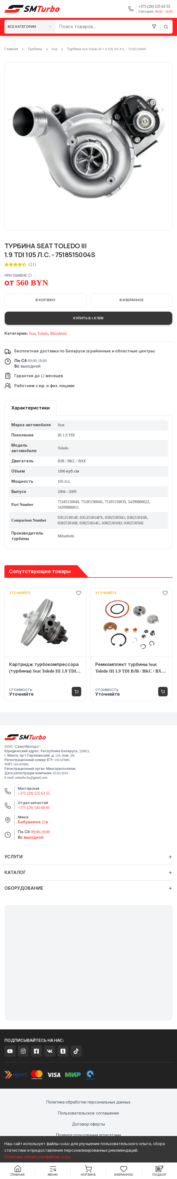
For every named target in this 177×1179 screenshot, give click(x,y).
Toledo (43, 333)
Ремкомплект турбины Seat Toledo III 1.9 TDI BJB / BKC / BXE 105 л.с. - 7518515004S (129, 668)
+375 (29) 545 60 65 (34, 808)
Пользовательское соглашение (88, 1113)
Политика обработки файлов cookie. (38, 1157)
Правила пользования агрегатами (88, 1135)
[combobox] (30, 26)
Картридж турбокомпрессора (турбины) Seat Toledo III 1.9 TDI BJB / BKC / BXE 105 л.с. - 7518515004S (44, 668)
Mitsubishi (58, 333)
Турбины (34, 49)
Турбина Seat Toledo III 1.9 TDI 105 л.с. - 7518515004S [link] (106, 49)
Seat (54, 49)
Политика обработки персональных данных (88, 1102)
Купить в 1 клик (88, 318)
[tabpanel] (88, 482)
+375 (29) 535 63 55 (34, 793)
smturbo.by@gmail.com (31, 777)
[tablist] (30, 408)
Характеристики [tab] (30, 408)
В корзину (45, 300)
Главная (11, 49)
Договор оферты (88, 1124)
